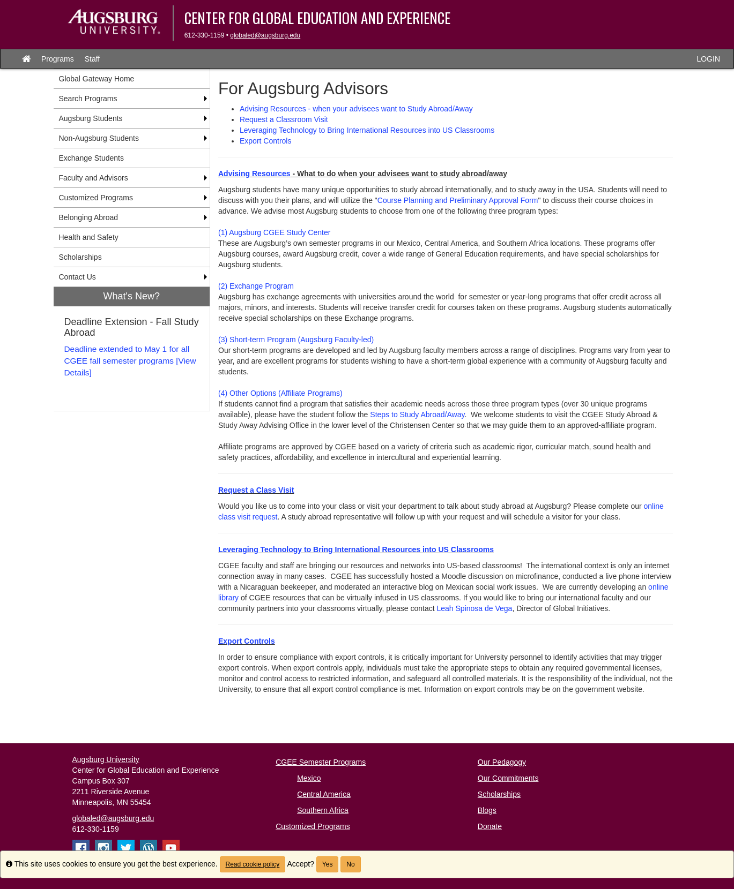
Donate (490, 826)
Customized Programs (313, 826)
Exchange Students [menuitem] (91, 158)
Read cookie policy (253, 864)
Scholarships (499, 794)
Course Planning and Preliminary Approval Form (457, 200)
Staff (92, 59)
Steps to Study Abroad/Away (417, 414)
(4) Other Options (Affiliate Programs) (280, 393)
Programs (57, 59)
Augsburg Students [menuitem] (91, 118)
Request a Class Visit (256, 490)
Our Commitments (508, 778)
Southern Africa (323, 810)
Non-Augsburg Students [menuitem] (99, 138)
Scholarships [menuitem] (80, 257)
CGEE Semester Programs (321, 762)
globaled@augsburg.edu (265, 35)
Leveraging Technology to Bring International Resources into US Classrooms (367, 130)
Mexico (309, 778)
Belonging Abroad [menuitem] (88, 217)
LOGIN (708, 59)
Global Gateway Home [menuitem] (97, 78)
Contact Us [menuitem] (77, 277)
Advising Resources (254, 173)
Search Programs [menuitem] (88, 98)
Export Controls (265, 141)
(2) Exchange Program (256, 286)
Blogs (487, 810)
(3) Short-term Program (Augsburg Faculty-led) (296, 339)
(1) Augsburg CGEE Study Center (274, 232)
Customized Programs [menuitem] (96, 197)
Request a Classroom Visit (284, 119)
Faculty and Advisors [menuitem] (93, 178)
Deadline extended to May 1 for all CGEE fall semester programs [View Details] (130, 360)
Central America (324, 794)
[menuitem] (132, 349)
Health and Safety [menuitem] (88, 237)
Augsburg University (105, 759)
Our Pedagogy (502, 762)
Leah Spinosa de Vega (474, 608)
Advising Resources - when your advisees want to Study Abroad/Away (356, 108)
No (350, 864)
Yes (327, 864)
